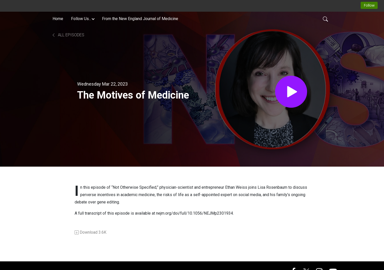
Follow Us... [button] (81, 18)
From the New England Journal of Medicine (140, 18)
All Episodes (68, 35)
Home (58, 18)
